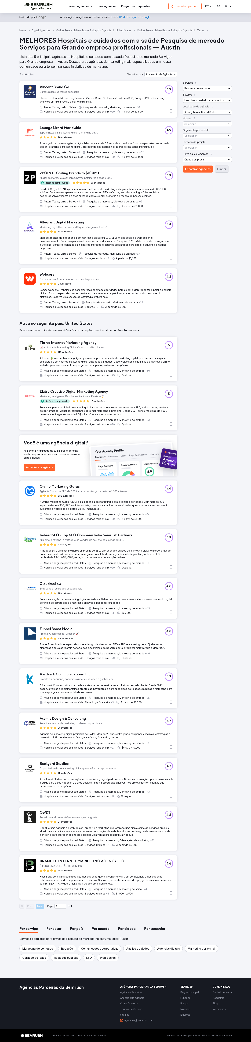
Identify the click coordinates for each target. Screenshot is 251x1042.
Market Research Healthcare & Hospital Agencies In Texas (170, 30)
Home (22, 30)
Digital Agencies (41, 30)
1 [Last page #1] (71, 906)
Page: (50, 906)
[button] (208, 6)
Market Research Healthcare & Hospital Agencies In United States (93, 30)
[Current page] (60, 906)
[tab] (28, 928)
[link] (106, 6)
